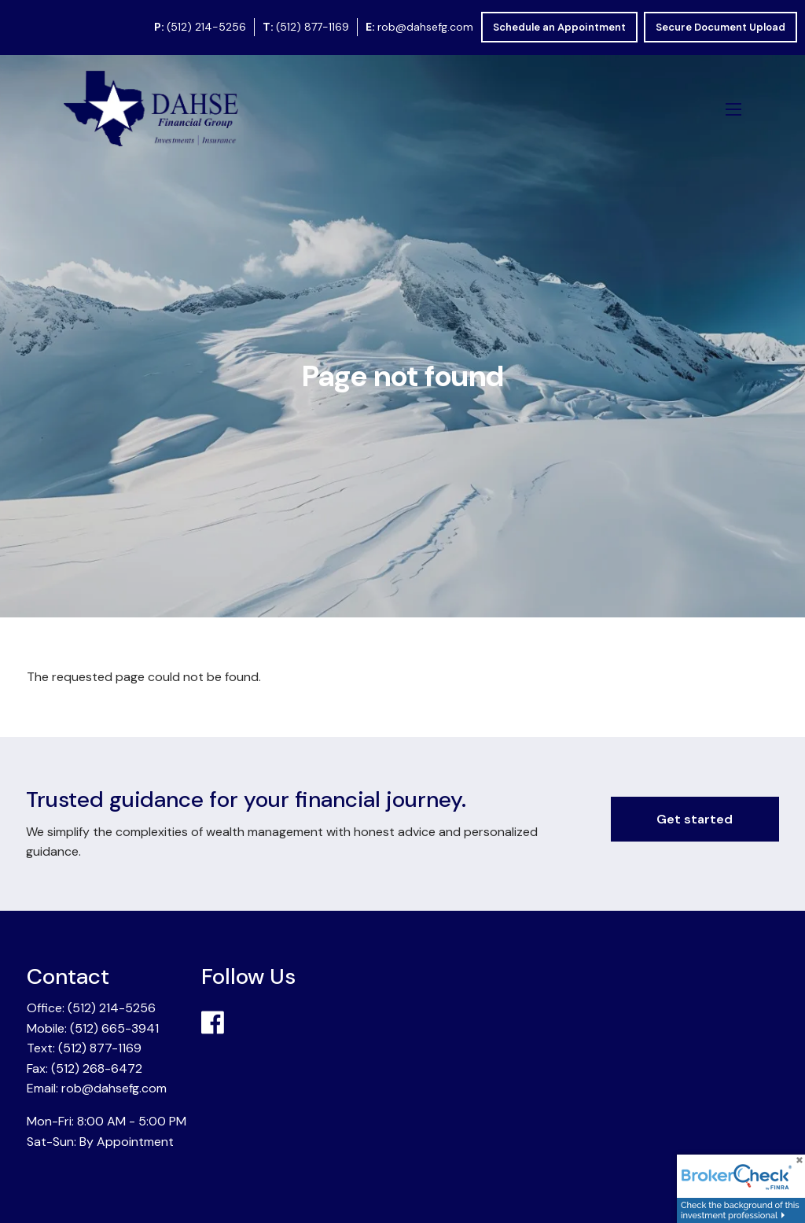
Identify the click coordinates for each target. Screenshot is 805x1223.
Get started (694, 819)
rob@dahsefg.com (425, 27)
